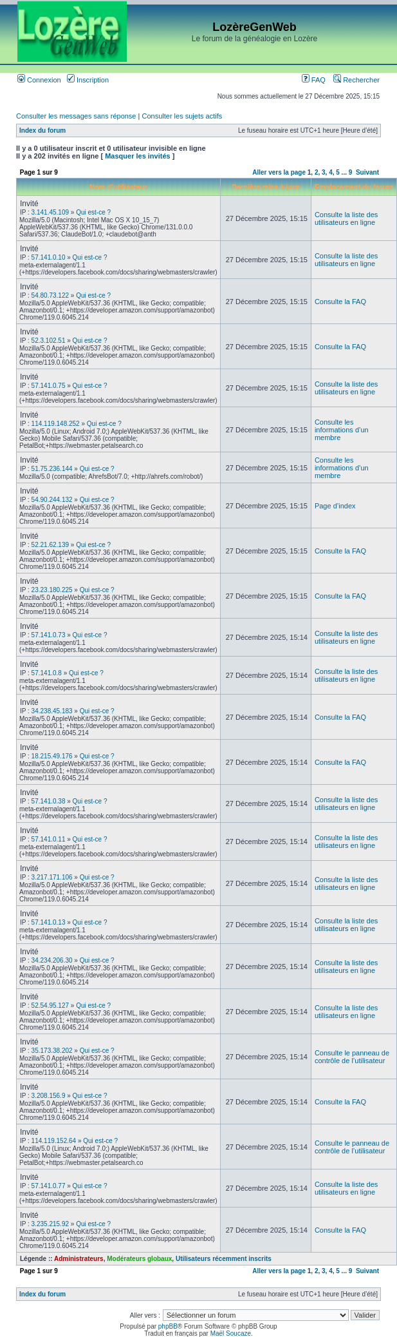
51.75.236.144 (52, 468)
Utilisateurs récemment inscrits (224, 1258)
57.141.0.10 (49, 257)
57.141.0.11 (49, 839)
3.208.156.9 (49, 1095)
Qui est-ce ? (93, 212)
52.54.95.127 (50, 1005)
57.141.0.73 (49, 635)
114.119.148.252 (56, 423)
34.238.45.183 (52, 711)
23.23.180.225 (52, 589)
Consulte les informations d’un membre (342, 429)
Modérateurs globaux (139, 1258)
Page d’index (335, 506)
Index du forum (42, 130)
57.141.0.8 (47, 673)
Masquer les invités (138, 156)
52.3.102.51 (49, 340)
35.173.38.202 (52, 1050)
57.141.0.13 (49, 922)
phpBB (168, 1326)
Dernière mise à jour (266, 187)
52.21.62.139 (50, 544)
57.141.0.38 (49, 801)
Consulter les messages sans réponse (76, 116)
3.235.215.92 (50, 1223)
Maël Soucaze (230, 1333)
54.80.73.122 (50, 295)
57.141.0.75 (49, 385)
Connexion (39, 80)
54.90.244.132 (52, 499)
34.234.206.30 (52, 960)
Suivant (367, 172)
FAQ (314, 80)
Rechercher (356, 80)
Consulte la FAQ (340, 301)
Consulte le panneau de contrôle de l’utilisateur (352, 1056)
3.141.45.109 (50, 212)
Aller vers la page (280, 172)
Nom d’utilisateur (118, 187)
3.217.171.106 (52, 877)
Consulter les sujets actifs (182, 116)
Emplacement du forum (354, 187)
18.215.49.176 (52, 756)
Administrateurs (79, 1258)
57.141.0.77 (49, 1185)
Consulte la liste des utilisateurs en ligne (346, 218)
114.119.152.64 (54, 1140)
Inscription (88, 80)
